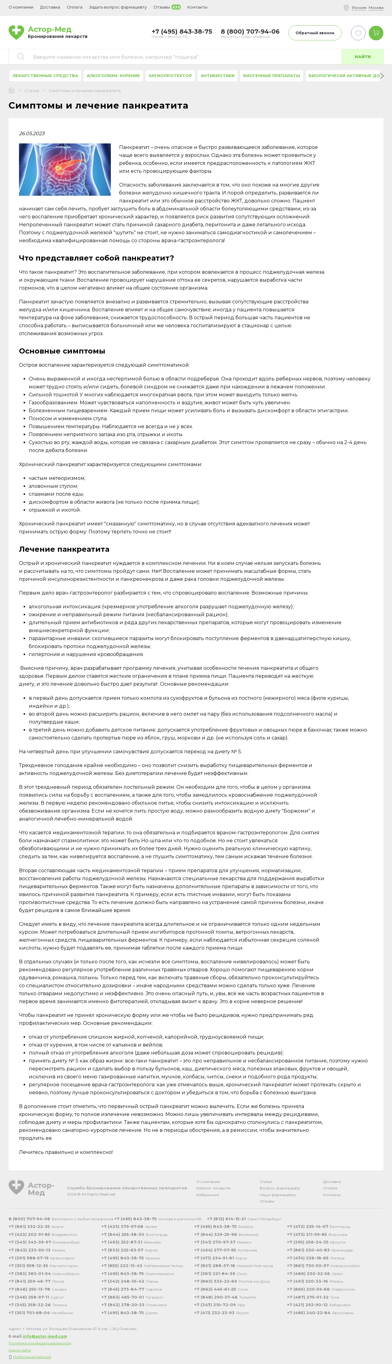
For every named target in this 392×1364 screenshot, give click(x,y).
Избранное (207, 1194)
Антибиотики (218, 75)
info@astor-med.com (45, 1336)
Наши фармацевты (278, 1194)
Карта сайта (20, 1350)
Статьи (31, 90)
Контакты (332, 1194)
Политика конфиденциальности (40, 1343)
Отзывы (267, 1201)
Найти (363, 56)
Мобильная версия (32, 1357)
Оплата (74, 7)
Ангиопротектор (170, 75)
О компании (208, 1181)
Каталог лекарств (213, 1188)
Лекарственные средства (45, 75)
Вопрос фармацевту (280, 1188)
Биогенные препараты (271, 75)
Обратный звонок (315, 33)
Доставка (332, 1181)
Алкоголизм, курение (113, 75)
